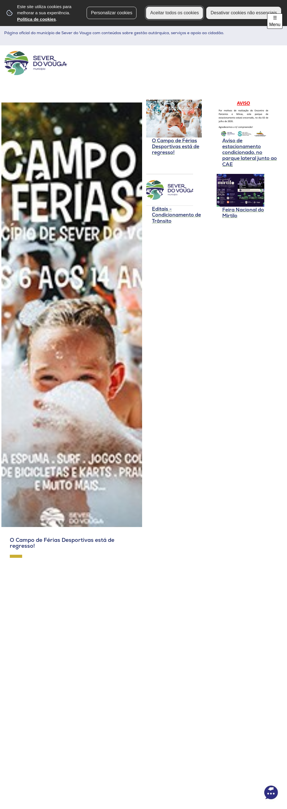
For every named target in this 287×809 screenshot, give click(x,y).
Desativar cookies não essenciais (243, 12)
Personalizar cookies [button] (111, 12)
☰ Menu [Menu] (274, 21)
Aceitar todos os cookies (174, 12)
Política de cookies (36, 19)
